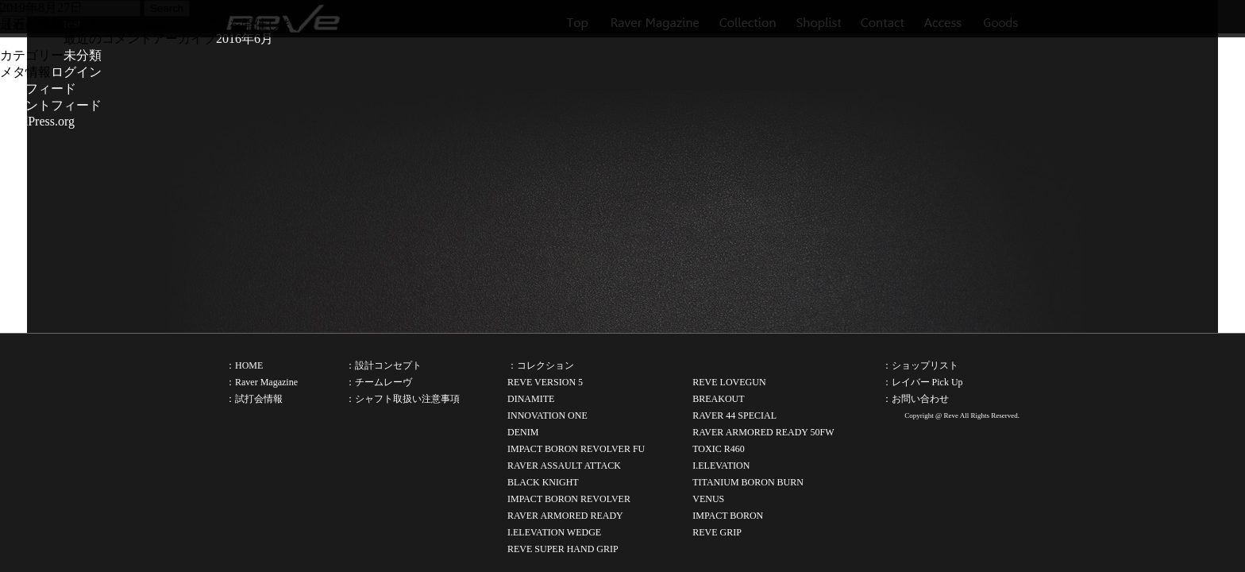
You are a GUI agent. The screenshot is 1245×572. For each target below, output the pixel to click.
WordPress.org (37, 121)
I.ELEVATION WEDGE (554, 532)
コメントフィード (51, 105)
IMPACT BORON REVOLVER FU (576, 448)
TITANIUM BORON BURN (748, 482)
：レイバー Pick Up (922, 382)
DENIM (522, 432)
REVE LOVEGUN (728, 382)
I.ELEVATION (721, 465)
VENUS (708, 498)
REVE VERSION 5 (545, 382)
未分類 (83, 55)
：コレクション (540, 365)
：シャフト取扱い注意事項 (402, 398)
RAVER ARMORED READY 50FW (763, 432)
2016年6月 (244, 38)
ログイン (76, 72)
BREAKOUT (718, 398)
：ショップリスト (920, 365)
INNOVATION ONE (547, 415)
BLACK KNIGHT (543, 482)
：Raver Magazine (261, 382)
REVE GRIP (717, 532)
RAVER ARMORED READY (565, 515)
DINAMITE (530, 398)
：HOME (244, 365)
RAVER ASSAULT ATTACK (564, 465)
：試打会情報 (254, 398)
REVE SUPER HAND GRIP (563, 549)
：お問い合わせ (915, 398)
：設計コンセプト (383, 365)
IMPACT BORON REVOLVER (568, 498)
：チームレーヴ (378, 382)
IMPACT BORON (727, 515)
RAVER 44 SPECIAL (734, 415)
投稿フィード (38, 88)
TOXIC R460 (718, 448)
